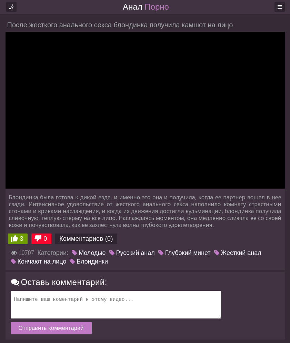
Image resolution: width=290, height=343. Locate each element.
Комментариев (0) (86, 238)
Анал (146, 6)
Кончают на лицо (39, 261)
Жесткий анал (237, 252)
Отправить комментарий (51, 328)
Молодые (89, 252)
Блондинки (89, 261)
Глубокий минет (184, 252)
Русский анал (132, 252)
